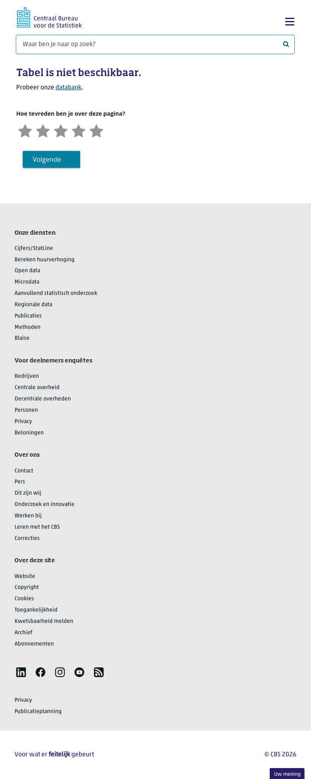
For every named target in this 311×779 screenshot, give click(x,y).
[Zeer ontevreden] (25, 130)
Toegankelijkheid (36, 610)
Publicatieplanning (38, 711)
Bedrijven (27, 376)
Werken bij (28, 516)
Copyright (27, 587)
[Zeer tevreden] (96, 130)
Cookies (24, 598)
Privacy (23, 421)
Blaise (22, 338)
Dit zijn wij (28, 493)
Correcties (27, 538)
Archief (23, 632)
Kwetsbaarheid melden (44, 621)
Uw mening (287, 774)
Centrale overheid (37, 387)
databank (68, 88)
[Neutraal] (61, 130)
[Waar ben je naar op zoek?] (155, 44)
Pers (20, 482)
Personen (26, 410)
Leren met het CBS (37, 527)
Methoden (27, 327)
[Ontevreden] (43, 130)
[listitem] (21, 672)
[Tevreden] (78, 130)
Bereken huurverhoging (45, 259)
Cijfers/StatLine (34, 248)
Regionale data (33, 304)
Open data (27, 270)
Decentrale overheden (43, 399)
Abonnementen (34, 644)
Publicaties (28, 316)
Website (25, 576)
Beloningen (29, 433)
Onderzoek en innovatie (45, 504)
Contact (24, 471)
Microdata (27, 282)
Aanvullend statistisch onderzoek (56, 293)
